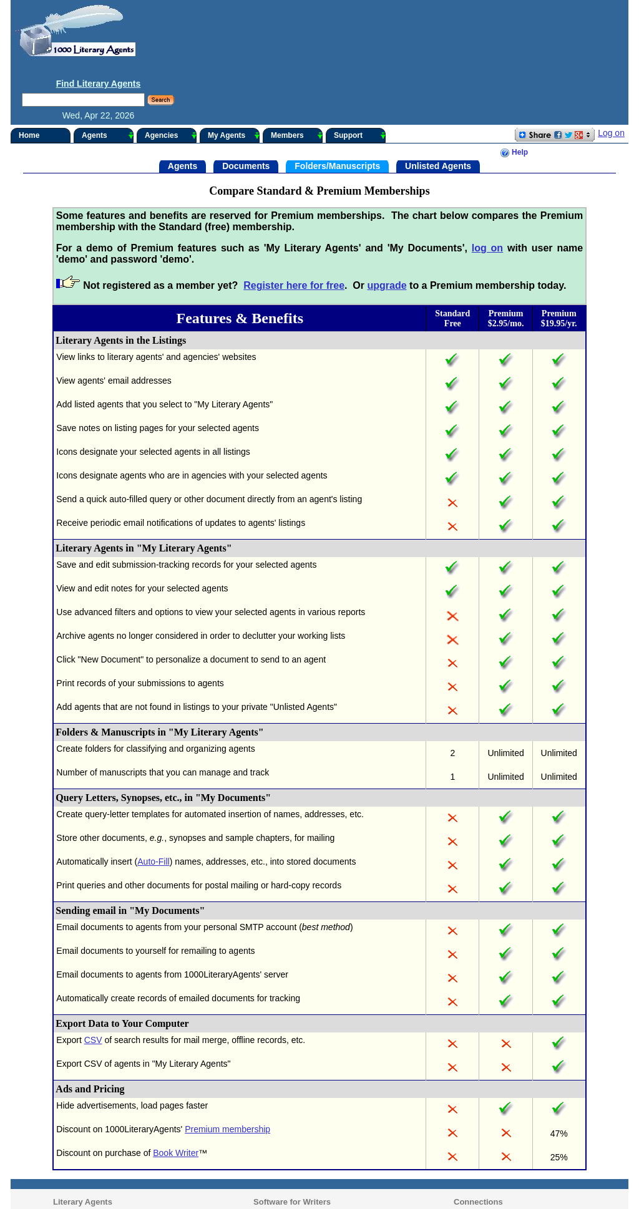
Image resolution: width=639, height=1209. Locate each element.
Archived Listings (80, 1150)
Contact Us (463, 1150)
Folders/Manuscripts (337, 103)
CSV (90, 978)
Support (357, 73)
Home (26, 73)
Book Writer (173, 1090)
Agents (104, 73)
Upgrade (458, 1162)
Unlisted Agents (438, 103)
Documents (246, 103)
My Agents (230, 73)
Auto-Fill (151, 799)
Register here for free (291, 223)
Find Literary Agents (547, 21)
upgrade (384, 223)
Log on (614, 70)
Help (516, 90)
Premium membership (225, 1067)
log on (489, 185)
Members (294, 73)
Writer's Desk (270, 1150)
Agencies (167, 73)
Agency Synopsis (81, 1162)
